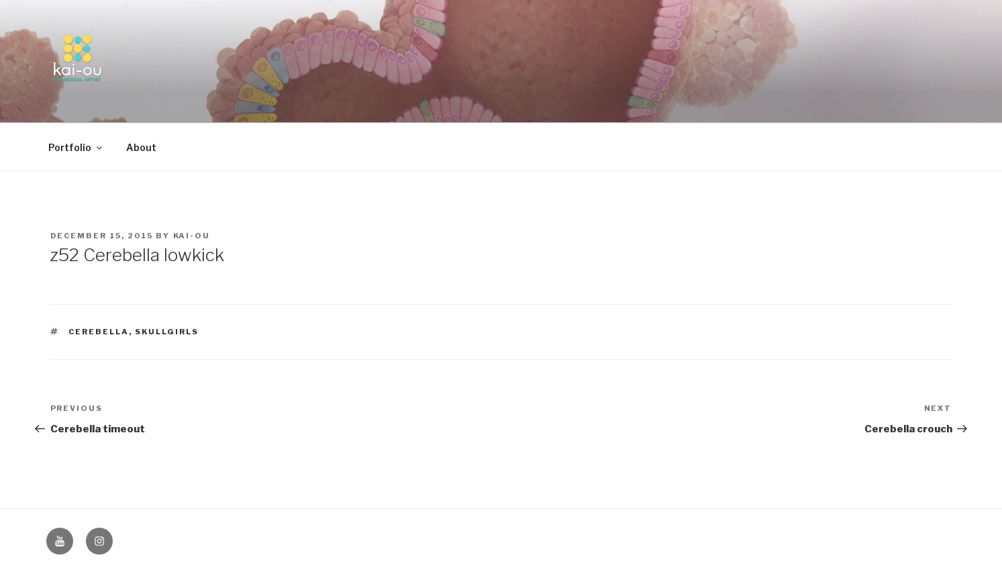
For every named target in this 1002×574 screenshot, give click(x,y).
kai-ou (192, 235)
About (141, 147)
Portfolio (76, 147)
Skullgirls (167, 331)
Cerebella (98, 331)
